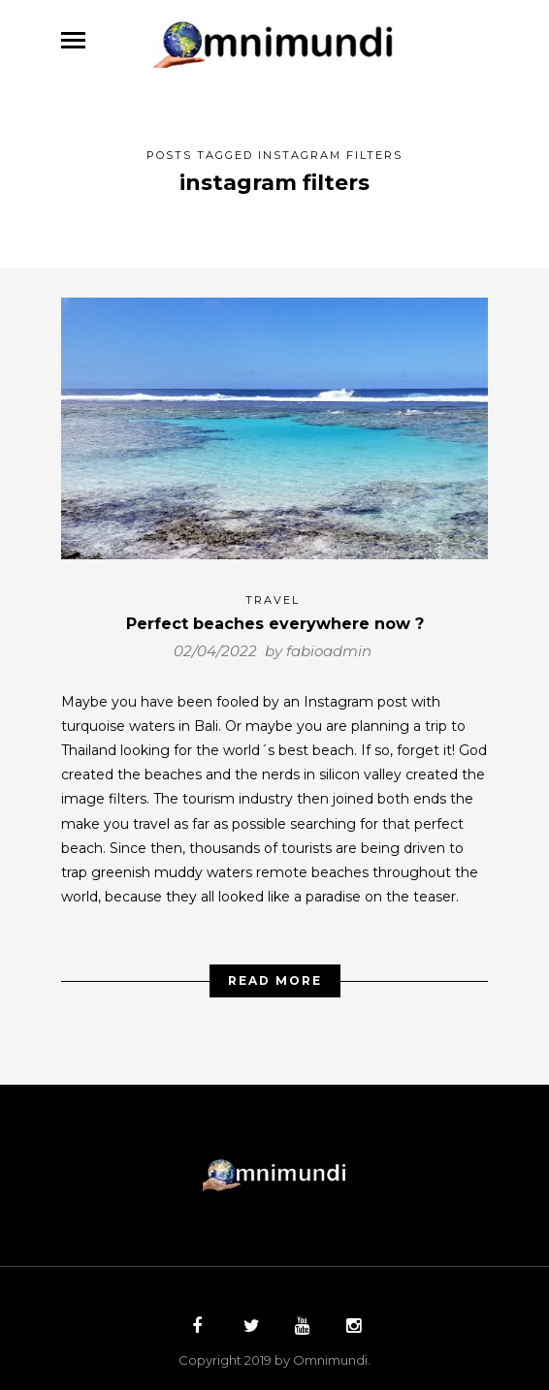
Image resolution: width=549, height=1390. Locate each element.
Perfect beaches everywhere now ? (275, 617)
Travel (272, 593)
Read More (275, 973)
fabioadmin (328, 644)
